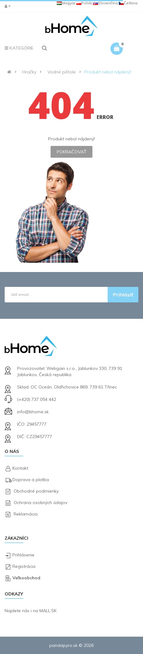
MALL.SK (47, 610)
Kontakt (20, 468)
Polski (84, 3)
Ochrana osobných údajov (40, 502)
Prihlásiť (123, 295)
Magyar (66, 3)
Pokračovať (71, 152)
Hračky (29, 72)
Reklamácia (26, 514)
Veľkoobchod (26, 578)
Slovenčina (105, 3)
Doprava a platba (30, 479)
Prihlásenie (23, 555)
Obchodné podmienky (36, 491)
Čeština (128, 3)
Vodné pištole (61, 72)
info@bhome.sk (33, 412)
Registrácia (23, 566)
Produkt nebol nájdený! (107, 72)
